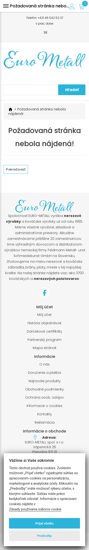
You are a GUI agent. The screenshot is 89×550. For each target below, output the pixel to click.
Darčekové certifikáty (44, 331)
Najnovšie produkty (44, 381)
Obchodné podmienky (44, 389)
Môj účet (44, 315)
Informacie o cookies (44, 406)
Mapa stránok (44, 348)
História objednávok (44, 323)
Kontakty (44, 414)
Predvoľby (44, 536)
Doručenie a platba (44, 373)
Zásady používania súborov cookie (35, 509)
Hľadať (72, 89)
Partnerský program (44, 340)
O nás (44, 364)
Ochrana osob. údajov (44, 398)
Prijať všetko (44, 523)
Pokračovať (15, 169)
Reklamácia (45, 423)
